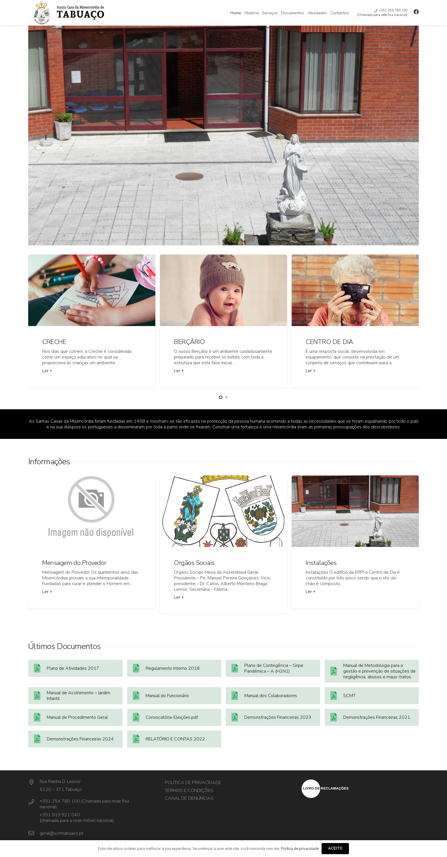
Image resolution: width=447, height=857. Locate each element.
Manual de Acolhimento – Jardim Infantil (78, 696)
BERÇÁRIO (189, 341)
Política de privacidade (193, 782)
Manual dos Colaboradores (270, 696)
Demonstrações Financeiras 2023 (277, 717)
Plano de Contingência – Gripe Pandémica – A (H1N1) (273, 668)
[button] (221, 397)
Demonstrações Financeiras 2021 (376, 717)
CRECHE (54, 341)
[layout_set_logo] (360, 788)
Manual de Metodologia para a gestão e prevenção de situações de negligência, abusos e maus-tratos (379, 671)
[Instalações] (355, 541)
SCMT (349, 696)
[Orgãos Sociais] (223, 544)
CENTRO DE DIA (329, 341)
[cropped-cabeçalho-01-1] (92, 13)
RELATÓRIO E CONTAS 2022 (175, 739)
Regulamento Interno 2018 (173, 668)
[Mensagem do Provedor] (91, 541)
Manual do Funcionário (167, 696)
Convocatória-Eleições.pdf (172, 717)
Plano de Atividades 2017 (73, 668)
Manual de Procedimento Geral (77, 717)
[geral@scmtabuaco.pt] (34, 833)
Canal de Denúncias (189, 798)
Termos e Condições (189, 790)
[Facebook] (416, 11)
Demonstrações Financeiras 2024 (80, 739)
